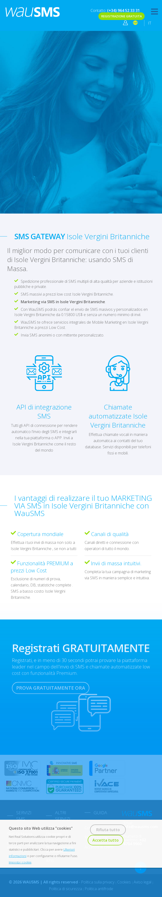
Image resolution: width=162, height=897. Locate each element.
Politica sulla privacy (98, 882)
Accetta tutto (105, 840)
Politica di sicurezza (65, 888)
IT (149, 23)
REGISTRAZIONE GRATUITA (121, 16)
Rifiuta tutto (108, 829)
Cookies (124, 882)
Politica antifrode (99, 888)
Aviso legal (143, 882)
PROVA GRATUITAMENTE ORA (50, 688)
